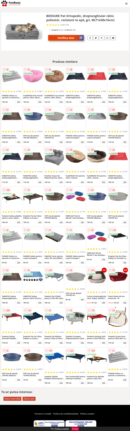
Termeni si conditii (43, 413)
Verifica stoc (71, 38)
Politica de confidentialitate (65, 413)
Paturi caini (29, 398)
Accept (75, 428)
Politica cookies (87, 413)
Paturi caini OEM (12, 398)
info (18, 102)
